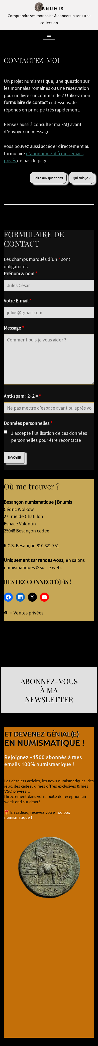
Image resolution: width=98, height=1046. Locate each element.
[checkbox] (5, 432)
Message (14, 328)
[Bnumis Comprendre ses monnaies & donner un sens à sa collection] (49, 14)
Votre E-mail (17, 301)
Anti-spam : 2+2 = (22, 396)
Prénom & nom (20, 273)
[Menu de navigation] (49, 35)
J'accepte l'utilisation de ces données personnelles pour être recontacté (49, 436)
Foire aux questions (48, 178)
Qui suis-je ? (81, 178)
